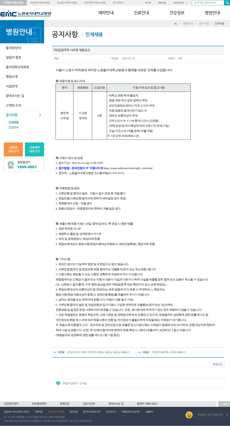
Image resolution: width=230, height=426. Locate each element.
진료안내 (141, 13)
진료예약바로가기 (34, 149)
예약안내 (105, 13)
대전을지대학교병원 (40, 3)
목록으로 (217, 364)
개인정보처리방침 (56, 412)
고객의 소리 (13, 105)
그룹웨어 (149, 412)
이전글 (61, 352)
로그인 (148, 3)
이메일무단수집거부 (130, 412)
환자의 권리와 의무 (91, 412)
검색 (227, 2)
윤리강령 (74, 412)
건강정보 (176, 13)
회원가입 (162, 3)
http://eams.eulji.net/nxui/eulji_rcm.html (128, 168)
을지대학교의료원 (17, 67)
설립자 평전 (13, 57)
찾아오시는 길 (15, 96)
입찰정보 (13, 127)
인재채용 (13, 122)
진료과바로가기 (13, 149)
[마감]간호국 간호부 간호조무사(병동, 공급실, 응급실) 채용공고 (98, 352)
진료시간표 (89, 403)
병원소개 (11, 76)
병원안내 (212, 13)
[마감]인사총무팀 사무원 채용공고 (168, 352)
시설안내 (11, 86)
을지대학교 (118, 3)
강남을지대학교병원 (67, 3)
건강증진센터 (11, 403)
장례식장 (64, 403)
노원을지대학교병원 (13, 3)
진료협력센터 (39, 403)
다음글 (145, 352)
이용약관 (38, 412)
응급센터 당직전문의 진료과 (16, 412)
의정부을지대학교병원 (95, 3)
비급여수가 (111, 412)
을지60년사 (13, 48)
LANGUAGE (178, 3)
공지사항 (11, 115)
